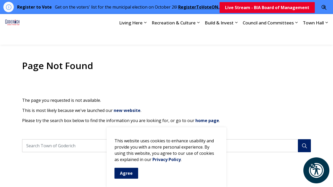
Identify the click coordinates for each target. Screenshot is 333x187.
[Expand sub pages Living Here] (145, 37)
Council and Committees (268, 37)
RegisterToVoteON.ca (201, 7)
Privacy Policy (166, 169)
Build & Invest (219, 37)
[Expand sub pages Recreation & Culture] (198, 37)
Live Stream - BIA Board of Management (267, 22)
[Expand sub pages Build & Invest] (236, 37)
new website (127, 110)
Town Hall (313, 37)
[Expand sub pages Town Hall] (326, 37)
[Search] (304, 145)
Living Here (131, 37)
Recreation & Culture (174, 37)
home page (207, 120)
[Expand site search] (324, 21)
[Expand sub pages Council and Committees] (296, 37)
